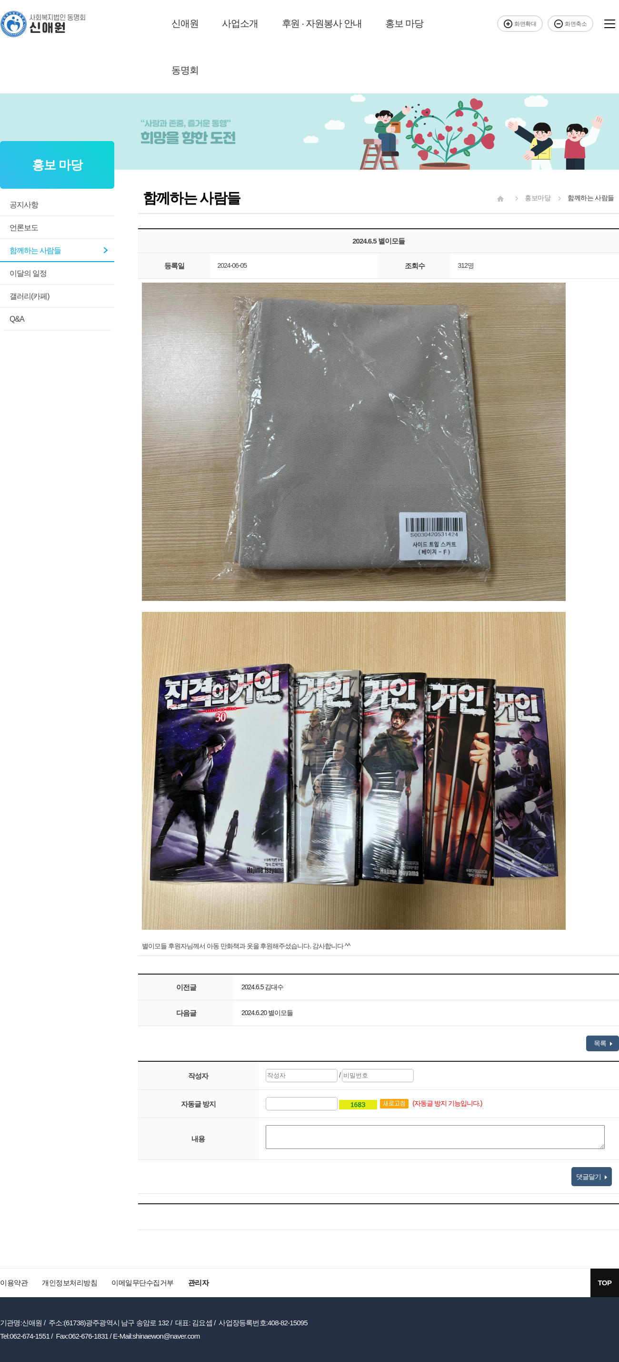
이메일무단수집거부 (142, 1283)
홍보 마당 (404, 23)
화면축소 (570, 23)
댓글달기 (591, 1176)
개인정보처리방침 (69, 1283)
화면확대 (520, 23)
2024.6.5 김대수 (262, 987)
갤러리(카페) (30, 296)
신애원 (184, 23)
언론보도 (24, 228)
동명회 (184, 70)
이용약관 (14, 1283)
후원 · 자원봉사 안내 (322, 23)
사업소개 (240, 23)
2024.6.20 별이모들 (267, 1012)
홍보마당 (530, 198)
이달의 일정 (28, 273)
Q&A (17, 319)
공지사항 (24, 205)
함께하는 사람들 (35, 250)
